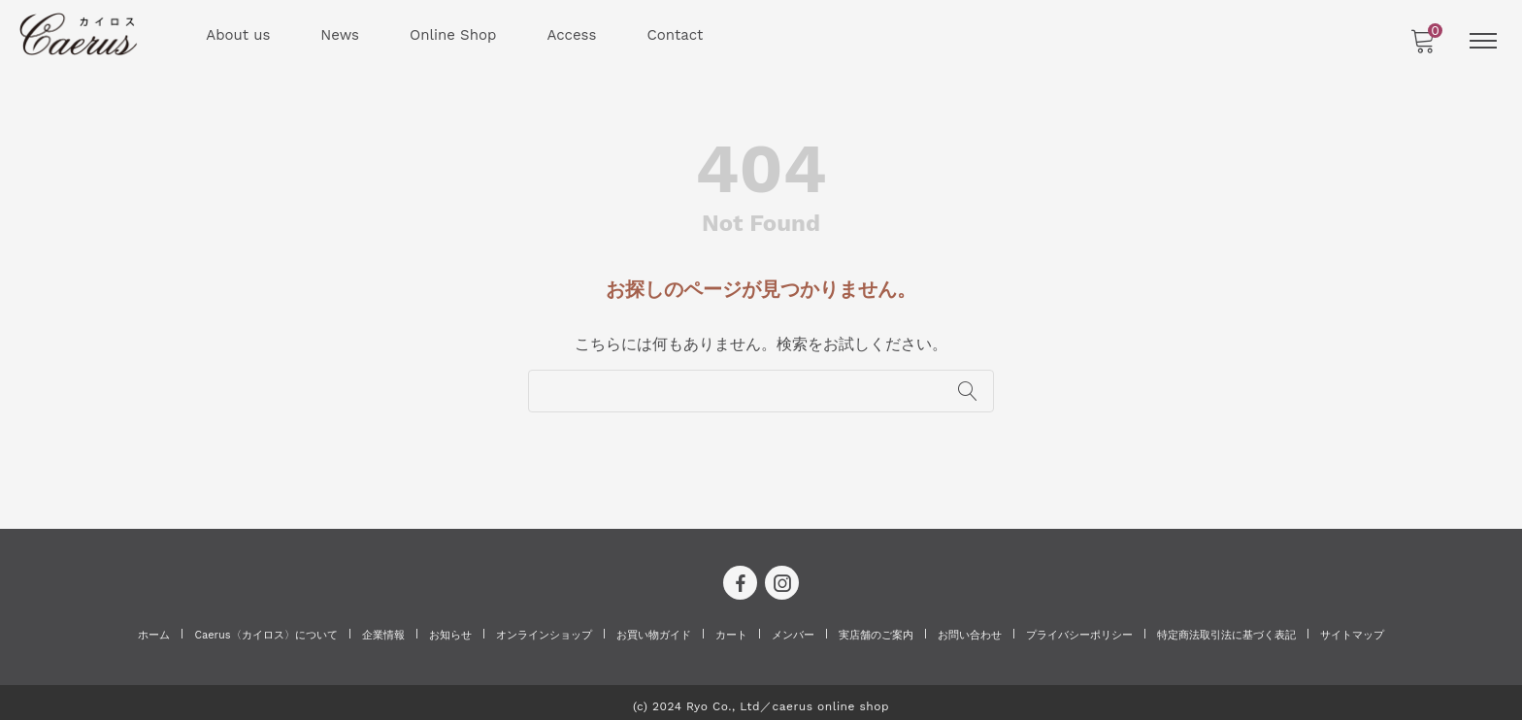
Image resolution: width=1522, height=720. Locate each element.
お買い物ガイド (653, 628)
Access (573, 35)
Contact (676, 35)
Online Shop (454, 35)
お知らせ (450, 628)
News (341, 35)
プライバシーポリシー (1079, 628)
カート (731, 628)
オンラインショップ (544, 628)
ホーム (154, 628)
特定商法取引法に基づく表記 (1226, 628)
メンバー (793, 628)
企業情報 (383, 628)
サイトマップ (1352, 628)
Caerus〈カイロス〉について (265, 628)
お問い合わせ (970, 628)
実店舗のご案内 (876, 628)
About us (240, 35)
